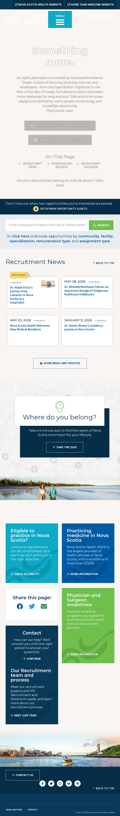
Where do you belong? (61, 165)
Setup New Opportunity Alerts (63, 208)
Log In (111, 20)
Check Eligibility (26, 573)
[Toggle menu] (60, 20)
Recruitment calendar (90, 165)
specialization (22, 241)
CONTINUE (34, 658)
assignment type (95, 241)
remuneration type (53, 241)
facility (107, 236)
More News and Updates (62, 362)
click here (20, 236)
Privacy (32, 809)
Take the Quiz (66, 446)
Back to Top (105, 262)
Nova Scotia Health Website (38, 4)
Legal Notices (14, 809)
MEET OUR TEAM (25, 715)
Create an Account (101, 16)
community (88, 236)
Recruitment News (32, 165)
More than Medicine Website (91, 4)
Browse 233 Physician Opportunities (61, 125)
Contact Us (24, 774)
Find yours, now (60, 110)
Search (103, 225)
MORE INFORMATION (84, 573)
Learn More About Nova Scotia (61, 139)
